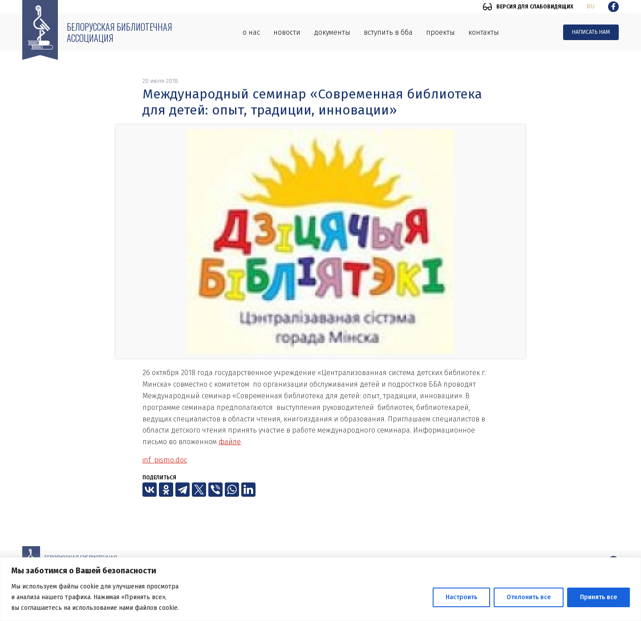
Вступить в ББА (388, 32)
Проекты (440, 32)
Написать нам (591, 32)
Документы (332, 32)
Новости (286, 32)
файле (230, 441)
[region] (320, 589)
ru (591, 6)
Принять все (598, 597)
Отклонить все (529, 597)
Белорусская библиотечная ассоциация (119, 32)
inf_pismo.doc (164, 460)
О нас (251, 32)
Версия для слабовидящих (534, 6)
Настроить (461, 597)
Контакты (483, 32)
